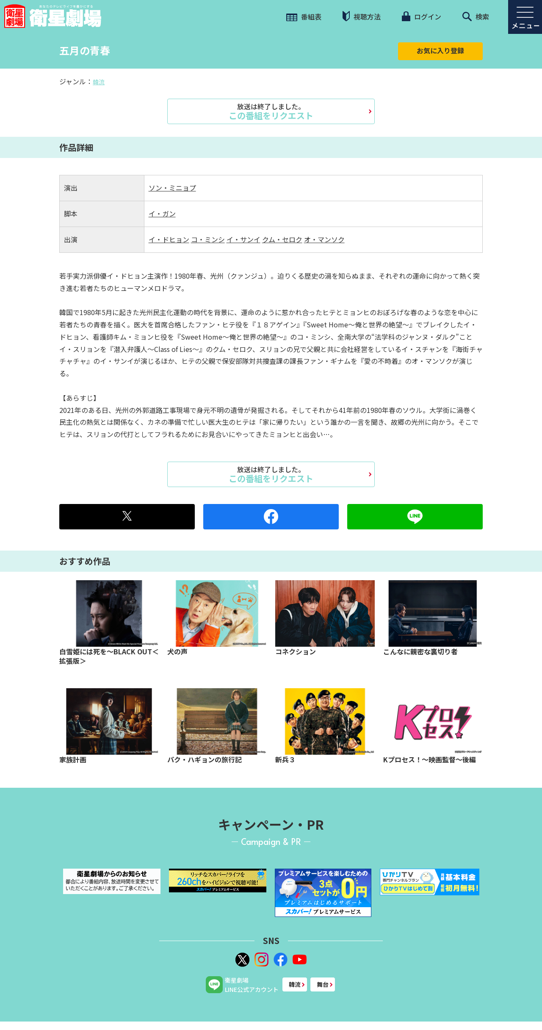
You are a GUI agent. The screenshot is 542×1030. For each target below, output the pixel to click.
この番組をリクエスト (271, 111)
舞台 (323, 984)
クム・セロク (282, 239)
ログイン (421, 16)
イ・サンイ (243, 239)
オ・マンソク (324, 239)
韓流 (99, 82)
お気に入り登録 (440, 50)
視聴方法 (362, 16)
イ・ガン (162, 213)
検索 (475, 16)
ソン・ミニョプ (172, 188)
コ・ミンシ (208, 239)
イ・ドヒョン (169, 239)
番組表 (303, 16)
